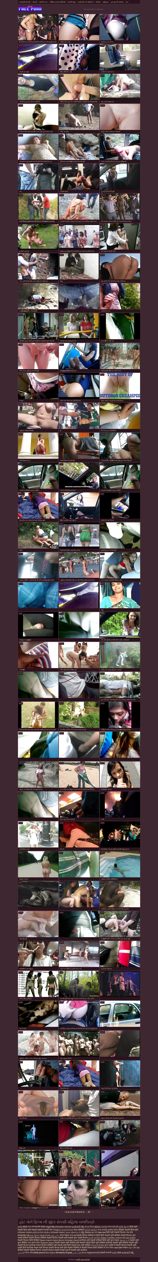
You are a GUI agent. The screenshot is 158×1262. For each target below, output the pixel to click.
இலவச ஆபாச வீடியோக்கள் (39, 1235)
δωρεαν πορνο (47, 1242)
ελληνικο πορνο (25, 1232)
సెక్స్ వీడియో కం (87, 1232)
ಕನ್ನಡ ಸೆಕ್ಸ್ (50, 1227)
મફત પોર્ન (132, 1247)
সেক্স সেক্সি (129, 1232)
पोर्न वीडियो (79, 1230)
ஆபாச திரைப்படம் (72, 1232)
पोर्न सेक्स (64, 1235)
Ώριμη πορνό (46, 1240)
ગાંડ (127, 2)
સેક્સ (30, 6)
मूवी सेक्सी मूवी (60, 1245)
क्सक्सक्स (22, 1235)
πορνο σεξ (120, 1238)
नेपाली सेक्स (40, 1227)
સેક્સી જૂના (72, 2)
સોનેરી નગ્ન (43, 2)
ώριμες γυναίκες (108, 1238)
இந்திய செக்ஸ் (101, 1227)
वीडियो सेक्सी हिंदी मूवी (128, 1230)
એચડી (34, 2)
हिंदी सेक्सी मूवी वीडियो (111, 1235)
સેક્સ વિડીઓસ (97, 1245)
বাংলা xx (73, 1235)
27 (89, 1212)
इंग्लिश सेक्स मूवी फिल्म (38, 1247)
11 (83, 1212)
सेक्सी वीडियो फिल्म (32, 1250)
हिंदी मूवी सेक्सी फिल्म (116, 1232)
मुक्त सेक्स (123, 1247)
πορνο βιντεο (58, 1240)
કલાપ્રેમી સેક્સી (24, 2)
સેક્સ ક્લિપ (89, 1227)
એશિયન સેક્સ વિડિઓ (57, 2)
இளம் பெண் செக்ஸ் (64, 1230)
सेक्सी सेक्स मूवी (62, 1242)
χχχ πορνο (130, 1238)
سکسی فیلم (55, 1235)
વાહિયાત (106, 2)
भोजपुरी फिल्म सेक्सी (51, 1250)
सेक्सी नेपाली (43, 1230)
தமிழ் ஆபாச (124, 1227)
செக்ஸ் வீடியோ (90, 1230)
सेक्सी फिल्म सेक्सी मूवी (57, 1238)
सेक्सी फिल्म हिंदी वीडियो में (94, 1247)
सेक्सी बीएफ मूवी (56, 1247)
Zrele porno (39, 1252)
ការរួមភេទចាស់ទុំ (93, 1252)
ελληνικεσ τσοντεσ (63, 1227)
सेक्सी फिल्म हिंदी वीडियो (28, 1240)
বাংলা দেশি (30, 1227)
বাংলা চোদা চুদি (113, 1227)
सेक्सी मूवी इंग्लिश (79, 1250)
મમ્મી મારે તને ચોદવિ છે (85, 2)
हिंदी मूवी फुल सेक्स (110, 1240)
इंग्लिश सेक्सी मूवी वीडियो (117, 1242)
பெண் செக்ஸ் (94, 1238)
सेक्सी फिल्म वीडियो (38, 1238)
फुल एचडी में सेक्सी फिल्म (116, 1245)
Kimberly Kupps (64, 1252)
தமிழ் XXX (22, 1227)
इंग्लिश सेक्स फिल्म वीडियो (41, 1245)
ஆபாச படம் (124, 1240)
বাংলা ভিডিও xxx (112, 1247)
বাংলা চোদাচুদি (102, 1230)
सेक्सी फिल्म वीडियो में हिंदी (88, 1235)
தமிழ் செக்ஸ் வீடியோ (41, 1232)
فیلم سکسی (77, 1252)
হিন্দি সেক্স (52, 1230)
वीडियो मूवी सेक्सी (77, 1242)
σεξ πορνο (50, 1252)
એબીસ (98, 2)
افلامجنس (21, 1252)
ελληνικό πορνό (72, 1240)
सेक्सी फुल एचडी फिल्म (78, 1238)
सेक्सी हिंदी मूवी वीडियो (96, 1242)
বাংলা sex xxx (100, 1232)
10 (81, 1212)
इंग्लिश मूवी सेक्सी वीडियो (91, 1240)
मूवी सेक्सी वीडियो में (73, 1247)
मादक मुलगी (65, 1250)
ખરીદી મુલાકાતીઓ (83, 1259)
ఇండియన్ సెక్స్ (78, 1227)
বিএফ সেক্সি (29, 1252)
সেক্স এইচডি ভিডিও (34, 1242)
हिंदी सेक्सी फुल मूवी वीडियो (79, 1245)
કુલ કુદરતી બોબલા (117, 2)
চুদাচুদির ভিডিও (113, 1230)
